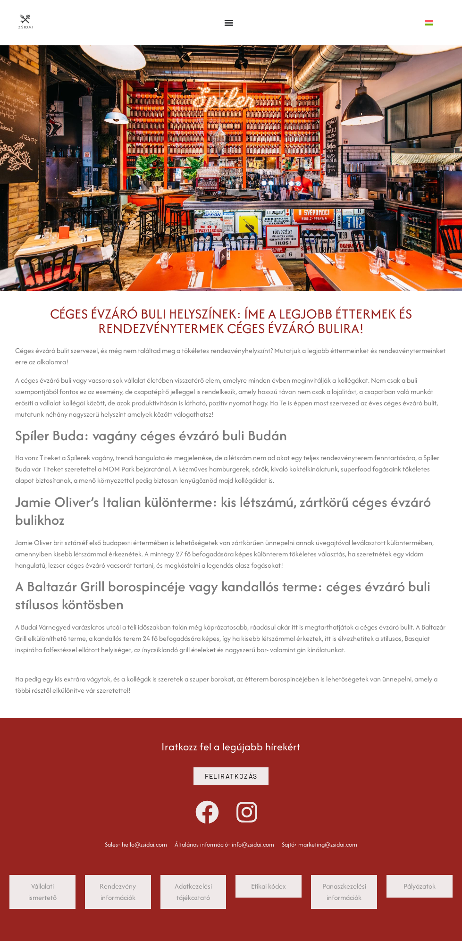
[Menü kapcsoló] (229, 22)
